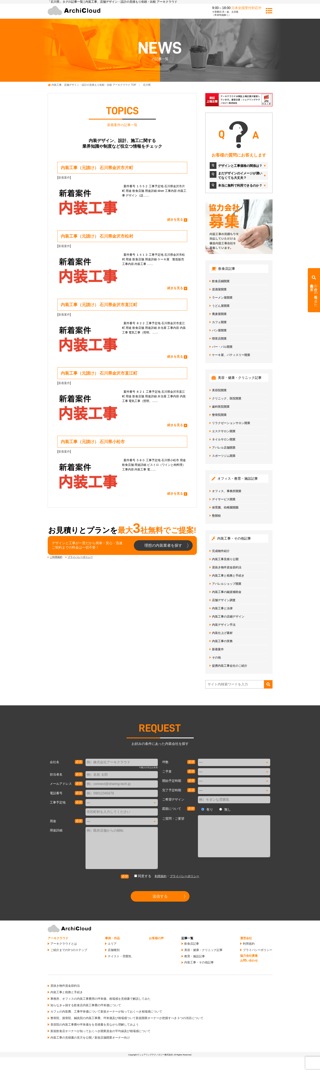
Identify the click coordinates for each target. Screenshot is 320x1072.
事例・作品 (112, 938)
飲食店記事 (191, 943)
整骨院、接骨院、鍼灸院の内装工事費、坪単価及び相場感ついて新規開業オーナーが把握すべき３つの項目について (126, 1018)
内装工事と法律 (222, 608)
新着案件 (64, 177)
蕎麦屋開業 (219, 313)
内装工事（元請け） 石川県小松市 (93, 441)
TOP (93, 84)
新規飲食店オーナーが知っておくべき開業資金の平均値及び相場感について (100, 1031)
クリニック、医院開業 (226, 398)
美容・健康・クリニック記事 (203, 950)
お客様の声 (156, 938)
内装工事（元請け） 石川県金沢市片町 (97, 167)
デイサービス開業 (224, 499)
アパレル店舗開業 (224, 447)
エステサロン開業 (224, 431)
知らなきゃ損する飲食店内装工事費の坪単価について (85, 1005)
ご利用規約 (56, 557)
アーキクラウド (58, 938)
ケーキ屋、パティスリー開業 (231, 354)
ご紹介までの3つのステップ (68, 950)
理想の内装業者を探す (163, 545)
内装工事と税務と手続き (228, 575)
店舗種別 (114, 950)
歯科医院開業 (221, 406)
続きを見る (175, 219)
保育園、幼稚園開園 (225, 507)
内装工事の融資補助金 (226, 591)
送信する (160, 896)
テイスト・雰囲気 (119, 956)
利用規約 (160, 876)
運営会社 (246, 938)
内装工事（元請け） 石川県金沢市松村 (97, 236)
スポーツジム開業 (224, 455)
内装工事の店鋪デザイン (228, 616)
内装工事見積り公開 (225, 559)
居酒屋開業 (219, 289)
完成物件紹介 (221, 550)
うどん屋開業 (221, 305)
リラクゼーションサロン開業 (231, 422)
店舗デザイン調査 (224, 600)
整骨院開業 (219, 414)
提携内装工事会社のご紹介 (229, 665)
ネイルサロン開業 (224, 439)
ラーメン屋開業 (222, 297)
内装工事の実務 (222, 641)
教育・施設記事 (194, 956)
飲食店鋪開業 (221, 281)
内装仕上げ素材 (222, 632)
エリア (112, 943)
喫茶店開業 (219, 338)
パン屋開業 (219, 330)
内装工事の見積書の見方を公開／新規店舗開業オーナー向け (90, 1037)
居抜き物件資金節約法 (226, 567)
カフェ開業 (219, 322)
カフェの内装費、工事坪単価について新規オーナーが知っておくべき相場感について (106, 1011)
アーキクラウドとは (63, 943)
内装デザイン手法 (224, 624)
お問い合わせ (249, 960)
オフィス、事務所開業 (226, 491)
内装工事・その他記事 (199, 962)
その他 (216, 657)
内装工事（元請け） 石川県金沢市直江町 (99, 304)
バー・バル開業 (222, 346)
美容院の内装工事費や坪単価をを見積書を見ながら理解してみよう (94, 1024)
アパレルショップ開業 (226, 583)
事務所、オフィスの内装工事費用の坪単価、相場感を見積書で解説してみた (100, 998)
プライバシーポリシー (80, 557)
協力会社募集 (249, 955)
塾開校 (216, 515)
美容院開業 (219, 390)
